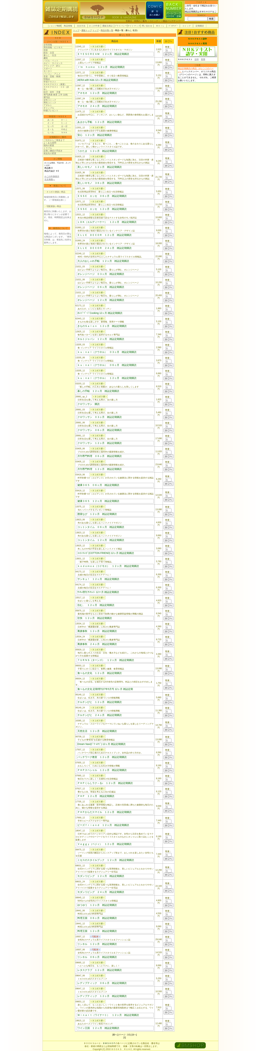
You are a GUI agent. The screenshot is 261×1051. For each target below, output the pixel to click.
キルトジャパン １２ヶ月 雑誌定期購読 (100, 339)
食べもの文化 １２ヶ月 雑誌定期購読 (99, 673)
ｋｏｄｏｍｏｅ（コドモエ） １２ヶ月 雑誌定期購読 (108, 566)
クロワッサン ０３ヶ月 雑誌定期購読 (99, 417)
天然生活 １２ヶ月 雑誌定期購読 (97, 731)
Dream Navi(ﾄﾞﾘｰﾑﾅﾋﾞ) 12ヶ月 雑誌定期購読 (101, 744)
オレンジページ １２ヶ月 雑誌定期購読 (100, 300)
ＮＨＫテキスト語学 (197, 39)
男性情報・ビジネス (53, 47)
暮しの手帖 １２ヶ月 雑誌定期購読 (98, 391)
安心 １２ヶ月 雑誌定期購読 (94, 135)
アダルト (48, 105)
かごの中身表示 (51, 176)
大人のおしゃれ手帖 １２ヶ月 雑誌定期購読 (103, 261)
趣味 (46, 58)
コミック (154, 21)
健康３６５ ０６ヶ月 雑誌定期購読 (98, 485)
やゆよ (64, 129)
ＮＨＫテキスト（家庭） (55, 84)
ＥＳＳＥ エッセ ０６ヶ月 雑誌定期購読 (102, 196)
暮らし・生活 (50, 55)
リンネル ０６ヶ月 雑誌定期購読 (97, 957)
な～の (50, 126)
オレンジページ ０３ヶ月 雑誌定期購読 (100, 274)
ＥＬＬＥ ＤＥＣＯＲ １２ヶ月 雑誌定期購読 (104, 235)
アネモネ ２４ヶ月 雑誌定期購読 (97, 106)
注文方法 (81, 26)
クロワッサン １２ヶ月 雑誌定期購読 (99, 443)
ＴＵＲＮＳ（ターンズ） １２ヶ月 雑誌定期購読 (105, 660)
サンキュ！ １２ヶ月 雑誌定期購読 (98, 579)
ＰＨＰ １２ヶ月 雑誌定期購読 (95, 796)
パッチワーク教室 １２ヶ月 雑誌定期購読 (102, 757)
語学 (197, 59)
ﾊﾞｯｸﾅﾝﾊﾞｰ (173, 26)
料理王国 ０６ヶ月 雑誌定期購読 (97, 918)
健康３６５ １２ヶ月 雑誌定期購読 (98, 501)
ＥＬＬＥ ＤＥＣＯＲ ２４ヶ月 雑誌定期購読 (104, 248)
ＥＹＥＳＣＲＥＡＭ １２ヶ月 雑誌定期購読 (103, 54)
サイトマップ (134, 26)
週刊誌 (47, 97)
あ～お (50, 120)
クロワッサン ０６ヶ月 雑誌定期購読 (99, 430)
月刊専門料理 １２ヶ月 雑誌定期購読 (99, 469)
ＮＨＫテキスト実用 (197, 43)
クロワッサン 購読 (88, 404)
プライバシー (120, 26)
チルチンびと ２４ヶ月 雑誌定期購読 (99, 715)
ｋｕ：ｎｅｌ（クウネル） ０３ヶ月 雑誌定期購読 (106, 352)
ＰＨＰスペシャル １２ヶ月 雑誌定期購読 (102, 770)
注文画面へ (49, 179)
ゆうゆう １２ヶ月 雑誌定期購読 (97, 905)
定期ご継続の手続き (53, 151)
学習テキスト (50, 81)
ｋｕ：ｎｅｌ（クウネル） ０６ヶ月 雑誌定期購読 (106, 365)
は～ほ (64, 126)
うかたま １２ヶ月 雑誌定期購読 (97, 151)
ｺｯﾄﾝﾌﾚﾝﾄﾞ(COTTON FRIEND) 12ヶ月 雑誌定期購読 (105, 553)
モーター (48, 71)
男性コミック (50, 102)
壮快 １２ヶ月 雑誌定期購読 (94, 618)
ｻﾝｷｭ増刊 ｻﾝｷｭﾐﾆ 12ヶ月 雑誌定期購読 (98, 592)
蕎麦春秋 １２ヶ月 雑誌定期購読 (97, 631)
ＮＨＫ (64, 132)
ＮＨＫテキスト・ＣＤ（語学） (56, 88)
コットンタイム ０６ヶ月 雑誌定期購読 (100, 527)
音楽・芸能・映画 (52, 76)
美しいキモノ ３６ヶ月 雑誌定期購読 (99, 183)
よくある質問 (50, 143)
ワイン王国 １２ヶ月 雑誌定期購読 (98, 1028)
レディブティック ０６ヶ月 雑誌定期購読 (102, 983)
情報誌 (47, 79)
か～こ (64, 120)
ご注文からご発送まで (54, 140)
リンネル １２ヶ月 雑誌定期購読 (97, 944)
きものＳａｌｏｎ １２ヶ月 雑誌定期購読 (102, 326)
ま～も (50, 129)
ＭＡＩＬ (160, 26)
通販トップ (86, 30)
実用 (203, 59)
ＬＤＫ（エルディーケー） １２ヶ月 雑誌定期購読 (106, 222)
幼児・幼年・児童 (52, 92)
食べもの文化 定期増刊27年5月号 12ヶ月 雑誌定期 (105, 689)
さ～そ (50, 123)
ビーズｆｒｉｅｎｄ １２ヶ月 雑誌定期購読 (103, 825)
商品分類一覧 (107, 30)
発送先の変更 (50, 153)
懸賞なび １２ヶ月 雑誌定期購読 (97, 514)
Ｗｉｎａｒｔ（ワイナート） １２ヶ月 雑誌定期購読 (108, 1015)
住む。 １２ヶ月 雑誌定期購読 (95, 605)
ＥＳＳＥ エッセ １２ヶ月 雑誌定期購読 (102, 209)
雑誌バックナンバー (172, 21)
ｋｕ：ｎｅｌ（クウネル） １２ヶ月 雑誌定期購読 (106, 378)
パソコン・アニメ (52, 74)
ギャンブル (49, 108)
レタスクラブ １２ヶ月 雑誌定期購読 (99, 970)
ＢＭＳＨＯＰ (109, 1043)
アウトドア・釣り (52, 66)
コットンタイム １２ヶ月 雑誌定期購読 (100, 540)
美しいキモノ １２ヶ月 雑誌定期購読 (99, 167)
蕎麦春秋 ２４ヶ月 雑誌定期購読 (97, 644)
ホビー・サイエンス (53, 63)
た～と (64, 123)
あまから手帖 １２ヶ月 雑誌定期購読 (99, 122)
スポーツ (48, 68)
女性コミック (50, 100)
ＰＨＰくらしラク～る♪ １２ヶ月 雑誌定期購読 (105, 783)
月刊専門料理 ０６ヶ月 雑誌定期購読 (99, 456)
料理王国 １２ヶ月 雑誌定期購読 (97, 931)
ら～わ (50, 132)
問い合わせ (147, 26)
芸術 (46, 50)
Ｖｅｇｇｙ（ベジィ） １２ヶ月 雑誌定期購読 (104, 844)
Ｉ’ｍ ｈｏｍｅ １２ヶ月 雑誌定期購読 (101, 67)
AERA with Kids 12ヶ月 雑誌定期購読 (97, 80)
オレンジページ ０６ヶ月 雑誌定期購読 (100, 287)
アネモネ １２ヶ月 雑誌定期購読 (97, 93)
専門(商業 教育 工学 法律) (56, 94)
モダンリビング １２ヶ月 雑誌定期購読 (100, 876)
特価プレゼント (51, 110)
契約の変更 (49, 145)
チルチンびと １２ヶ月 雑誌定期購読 (99, 702)
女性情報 (48, 45)
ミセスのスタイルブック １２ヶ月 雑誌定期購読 (105, 860)
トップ (76, 30)
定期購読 (199, 26)
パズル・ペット (51, 60)
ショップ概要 (54, 26)
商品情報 (68, 26)
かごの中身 (94, 26)
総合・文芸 (49, 52)
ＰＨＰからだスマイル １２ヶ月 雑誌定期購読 (104, 812)
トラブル (48, 148)
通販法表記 (107, 26)
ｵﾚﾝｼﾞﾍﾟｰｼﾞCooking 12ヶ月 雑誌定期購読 (100, 313)
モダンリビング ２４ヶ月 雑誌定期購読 (100, 892)
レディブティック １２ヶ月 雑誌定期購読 (102, 996)
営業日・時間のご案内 (136, 21)
